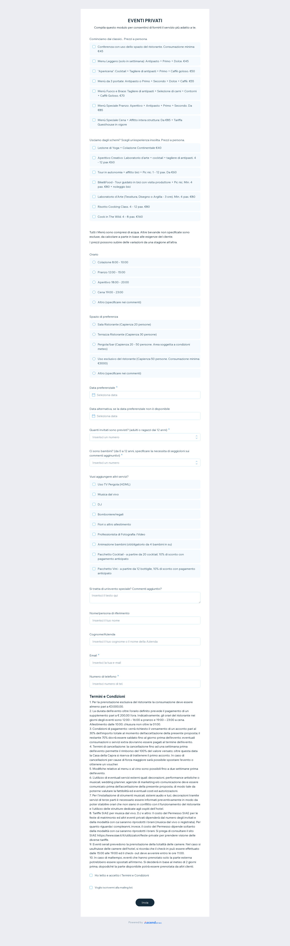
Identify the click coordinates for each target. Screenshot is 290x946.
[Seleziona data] (147, 395)
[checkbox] (145, 49)
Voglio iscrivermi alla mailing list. (114, 887)
